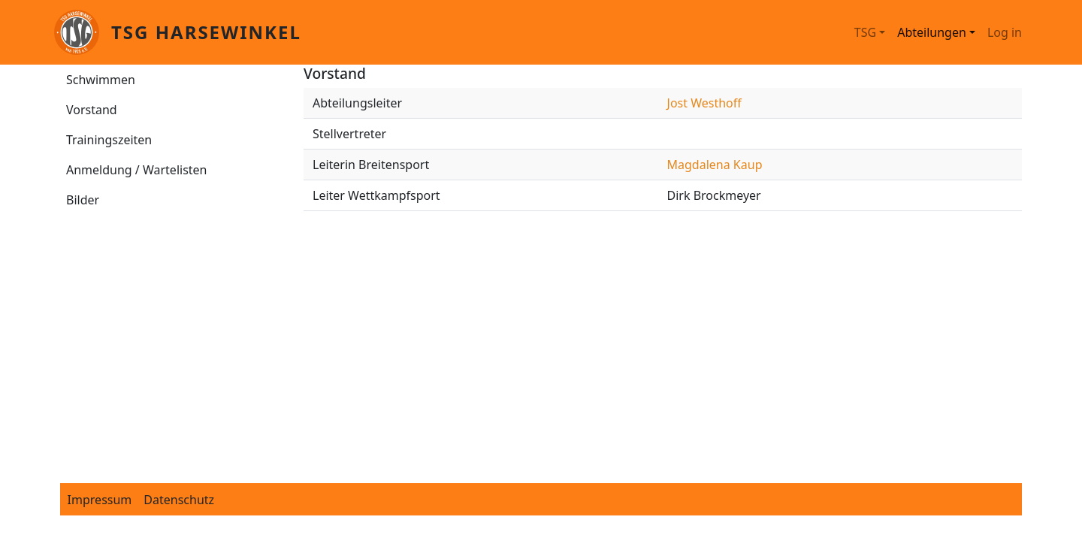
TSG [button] (865, 32)
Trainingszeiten (109, 139)
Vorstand (91, 109)
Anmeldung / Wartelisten (136, 170)
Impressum (100, 499)
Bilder (82, 200)
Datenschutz (179, 499)
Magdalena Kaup (715, 164)
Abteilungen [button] (931, 32)
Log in (1004, 32)
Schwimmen (100, 79)
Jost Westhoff (704, 103)
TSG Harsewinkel (206, 32)
